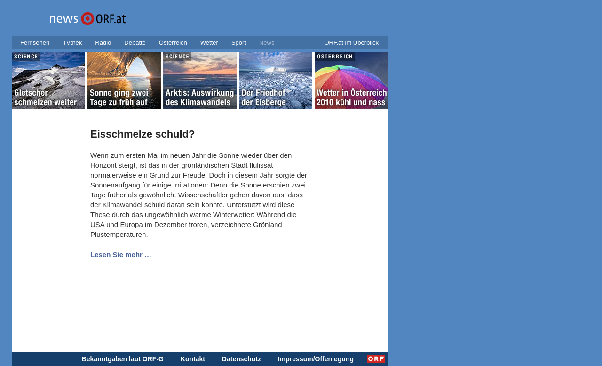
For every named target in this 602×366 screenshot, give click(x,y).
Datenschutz (241, 359)
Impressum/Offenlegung (316, 359)
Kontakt (193, 359)
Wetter (209, 42)
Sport (238, 42)
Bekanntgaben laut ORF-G (123, 359)
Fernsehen (34, 42)
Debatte (135, 42)
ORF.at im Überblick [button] (351, 42)
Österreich (173, 42)
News (267, 42)
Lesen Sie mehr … (120, 255)
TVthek (72, 42)
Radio (103, 42)
